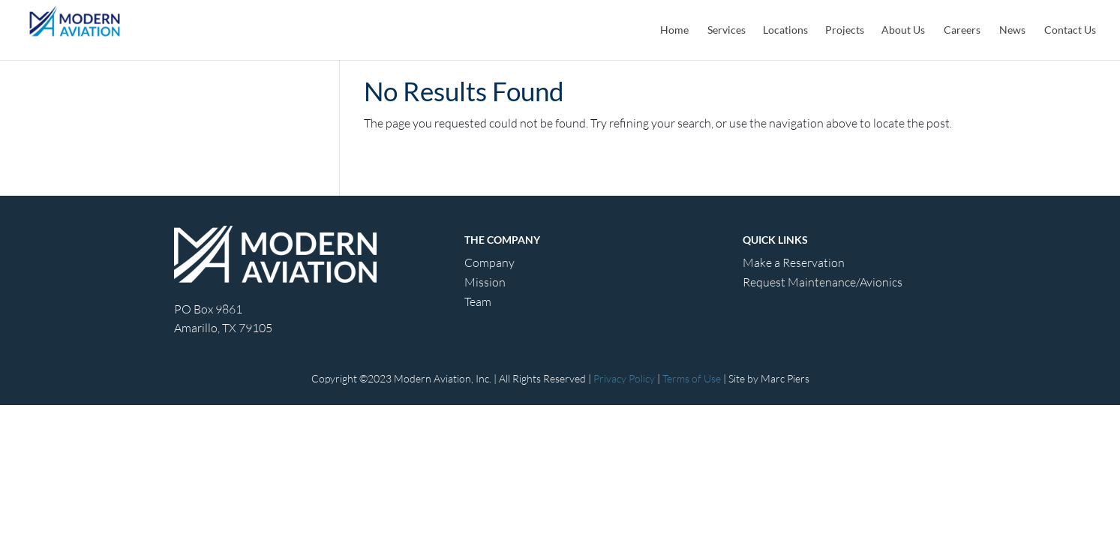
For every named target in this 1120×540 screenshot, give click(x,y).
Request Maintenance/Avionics (822, 282)
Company (489, 262)
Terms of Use (691, 378)
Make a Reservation (794, 262)
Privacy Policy (624, 378)
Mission (485, 282)
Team (477, 301)
